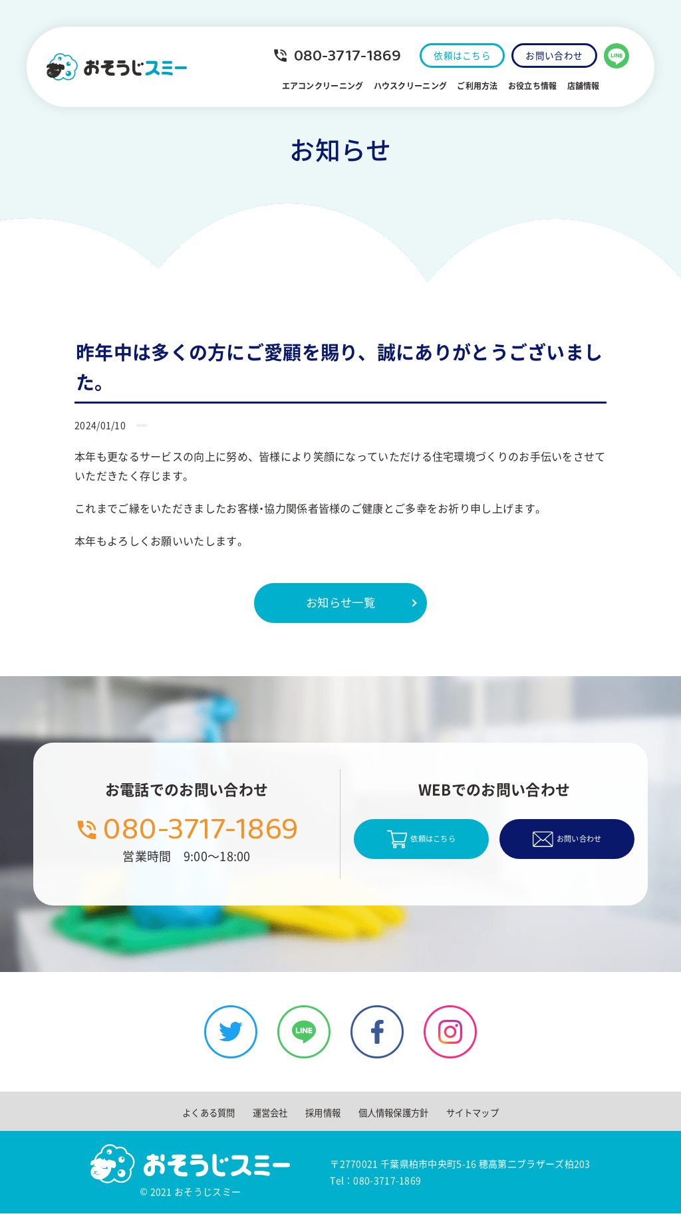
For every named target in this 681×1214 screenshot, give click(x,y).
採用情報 (321, 1113)
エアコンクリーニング (312, 86)
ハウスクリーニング (400, 86)
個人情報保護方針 (394, 1113)
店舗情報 (573, 86)
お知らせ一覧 (340, 603)
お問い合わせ (552, 55)
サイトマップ (476, 1113)
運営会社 (268, 1113)
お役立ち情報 (522, 86)
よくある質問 (204, 1113)
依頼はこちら (454, 55)
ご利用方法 (467, 86)
